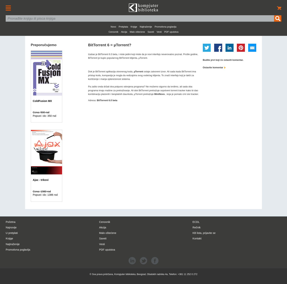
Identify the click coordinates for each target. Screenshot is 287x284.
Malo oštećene (137, 31)
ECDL (196, 221)
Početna (10, 221)
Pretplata (123, 26)
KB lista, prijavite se (204, 232)
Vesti (159, 31)
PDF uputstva (171, 31)
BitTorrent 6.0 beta (107, 100)
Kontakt (197, 238)
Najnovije (11, 227)
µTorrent (139, 71)
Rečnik (197, 227)
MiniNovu (159, 94)
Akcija (124, 31)
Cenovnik (113, 31)
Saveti (151, 31)
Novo (113, 26)
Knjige (134, 26)
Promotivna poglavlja (165, 26)
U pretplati (12, 232)
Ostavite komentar (214, 67)
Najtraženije (146, 26)
